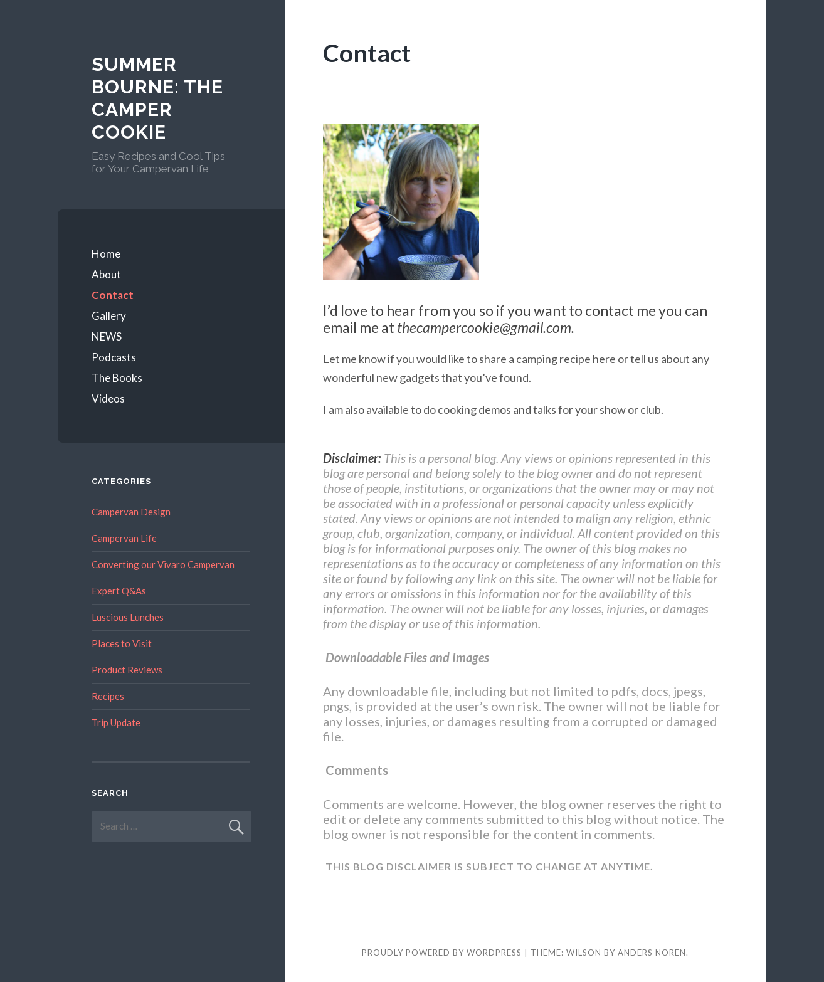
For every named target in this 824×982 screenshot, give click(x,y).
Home (106, 253)
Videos (108, 398)
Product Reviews (127, 669)
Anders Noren (652, 953)
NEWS (107, 336)
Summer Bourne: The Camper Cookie (157, 98)
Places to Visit (122, 643)
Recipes (108, 696)
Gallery (109, 315)
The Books (117, 377)
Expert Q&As (119, 590)
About (106, 274)
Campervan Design (131, 511)
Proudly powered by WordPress (442, 953)
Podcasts (114, 357)
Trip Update (116, 722)
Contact (113, 295)
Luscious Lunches (128, 617)
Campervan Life (124, 538)
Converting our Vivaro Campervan (163, 564)
